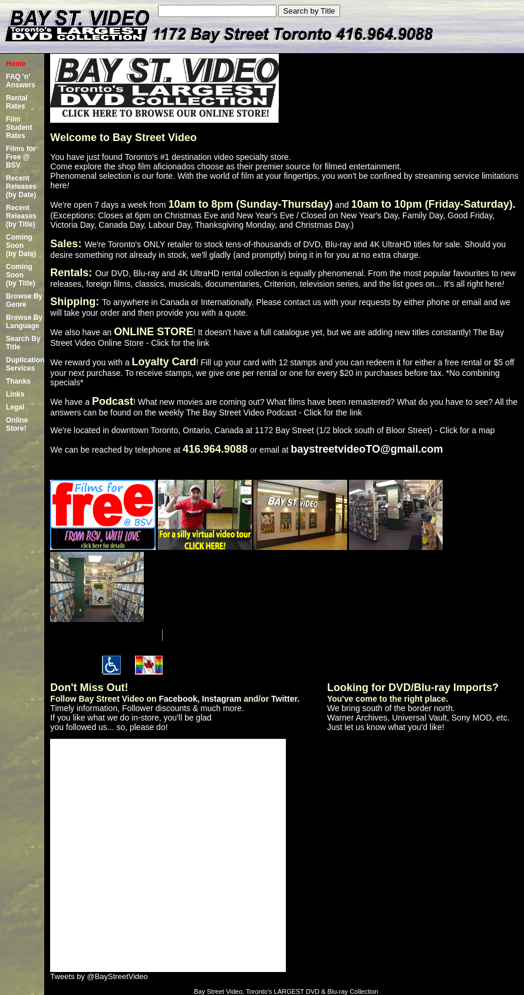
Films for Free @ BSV (21, 157)
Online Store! (17, 424)
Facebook (178, 698)
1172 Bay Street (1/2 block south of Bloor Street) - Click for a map (375, 430)
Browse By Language (24, 321)
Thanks (18, 381)
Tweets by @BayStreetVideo (98, 976)
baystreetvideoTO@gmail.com (367, 449)
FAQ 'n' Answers (20, 81)
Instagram (222, 698)
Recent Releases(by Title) (21, 216)
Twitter (284, 698)
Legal (15, 407)
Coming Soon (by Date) (21, 245)
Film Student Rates (19, 127)
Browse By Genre (24, 300)
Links (15, 394)
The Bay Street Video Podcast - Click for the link (274, 412)
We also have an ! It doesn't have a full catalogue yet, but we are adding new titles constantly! (261, 332)
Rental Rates (17, 102)
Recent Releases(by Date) (21, 186)
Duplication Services (25, 364)
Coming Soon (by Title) (20, 275)
